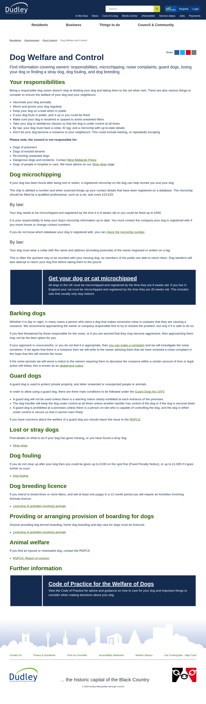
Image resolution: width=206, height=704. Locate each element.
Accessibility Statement (111, 655)
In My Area (81, 15)
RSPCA (135, 419)
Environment (32, 40)
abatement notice (71, 365)
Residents (15, 40)
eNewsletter (148, 15)
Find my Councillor (77, 655)
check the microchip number (125, 232)
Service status (167, 15)
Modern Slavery (144, 655)
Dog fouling (20, 475)
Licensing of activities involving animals (39, 506)
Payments (194, 15)
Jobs (182, 15)
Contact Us (16, 655)
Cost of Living (110, 15)
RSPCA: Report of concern (31, 558)
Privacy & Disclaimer (44, 655)
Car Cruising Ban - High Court (180, 655)
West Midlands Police (81, 160)
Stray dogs (99, 164)
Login (195, 8)
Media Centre (129, 15)
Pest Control (50, 40)
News (95, 15)
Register (184, 8)
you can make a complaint (127, 345)
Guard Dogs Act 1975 (149, 391)
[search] (130, 9)
